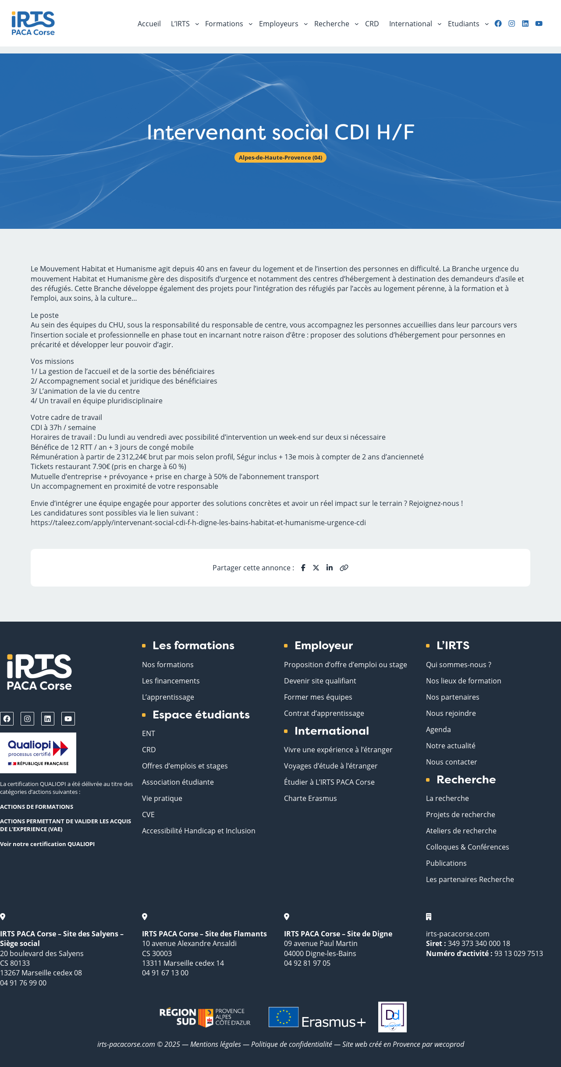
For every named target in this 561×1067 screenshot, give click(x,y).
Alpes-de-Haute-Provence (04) (280, 157)
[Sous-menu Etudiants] (487, 23)
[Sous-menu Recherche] (357, 23)
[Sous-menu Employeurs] (306, 23)
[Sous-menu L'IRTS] (197, 23)
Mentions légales (215, 1044)
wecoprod (449, 1044)
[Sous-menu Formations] (251, 23)
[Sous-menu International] (439, 23)
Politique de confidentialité (292, 1044)
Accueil (149, 23)
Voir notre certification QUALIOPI (47, 844)
